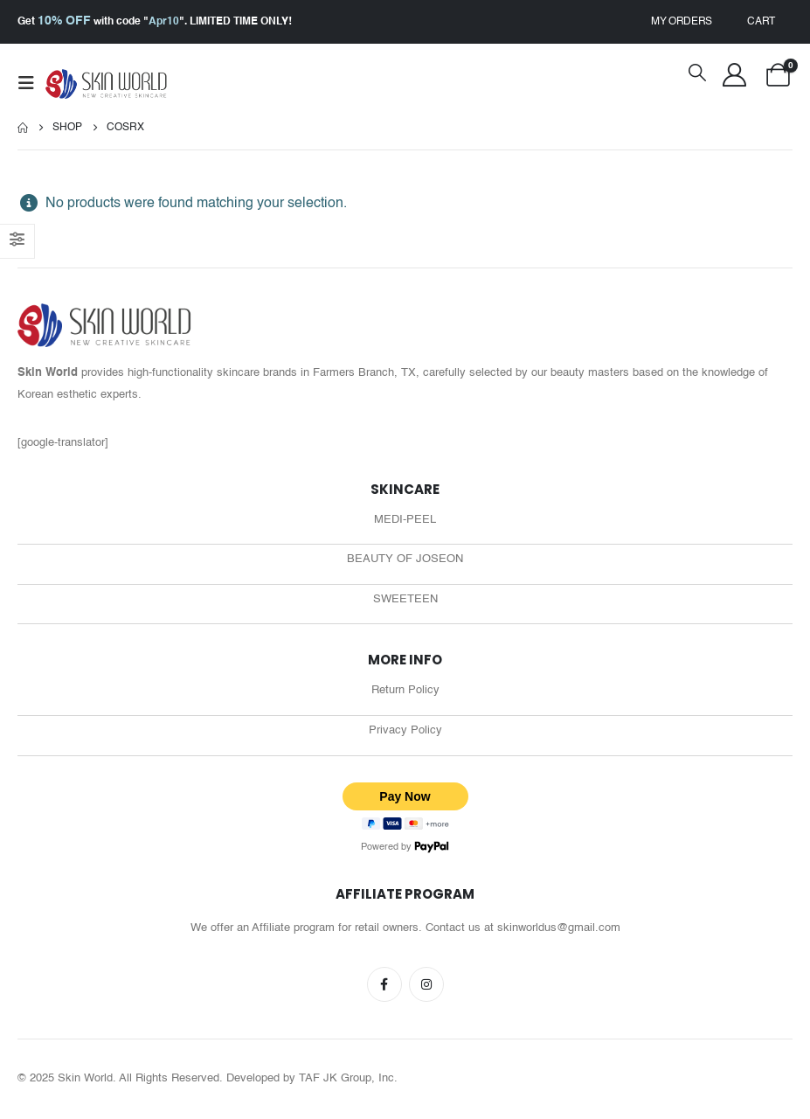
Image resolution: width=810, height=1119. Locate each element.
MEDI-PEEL (405, 520)
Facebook (384, 986)
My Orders (681, 22)
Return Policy (405, 693)
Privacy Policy (405, 733)
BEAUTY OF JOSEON (405, 560)
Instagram (426, 986)
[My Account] (734, 75)
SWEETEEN (405, 601)
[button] (31, 84)
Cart (761, 22)
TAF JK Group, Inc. (348, 1080)
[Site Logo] (106, 84)
